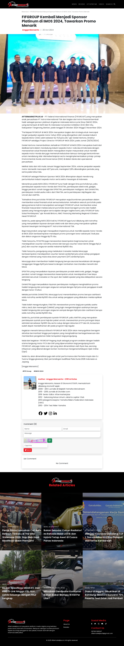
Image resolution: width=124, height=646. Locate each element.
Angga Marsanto (30, 30)
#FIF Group (27, 371)
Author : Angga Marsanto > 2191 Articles (57, 379)
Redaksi (66, 627)
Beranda (25, 12)
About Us (66, 624)
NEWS (74, 4)
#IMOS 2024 (38, 371)
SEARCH (110, 4)
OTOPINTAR (92, 4)
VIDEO (101, 4)
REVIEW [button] (82, 4)
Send (28, 450)
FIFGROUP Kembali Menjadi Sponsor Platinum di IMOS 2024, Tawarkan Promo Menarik (59, 12)
